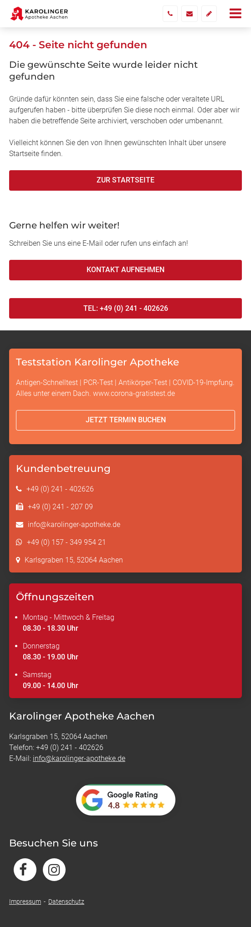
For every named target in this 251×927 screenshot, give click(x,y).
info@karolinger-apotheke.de (74, 524)
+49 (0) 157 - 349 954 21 (66, 542)
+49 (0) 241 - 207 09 (60, 506)
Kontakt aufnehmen (125, 269)
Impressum (25, 901)
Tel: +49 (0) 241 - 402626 (125, 308)
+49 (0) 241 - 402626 (60, 489)
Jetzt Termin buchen (126, 419)
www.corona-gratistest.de (134, 393)
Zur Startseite (125, 180)
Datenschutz (66, 901)
